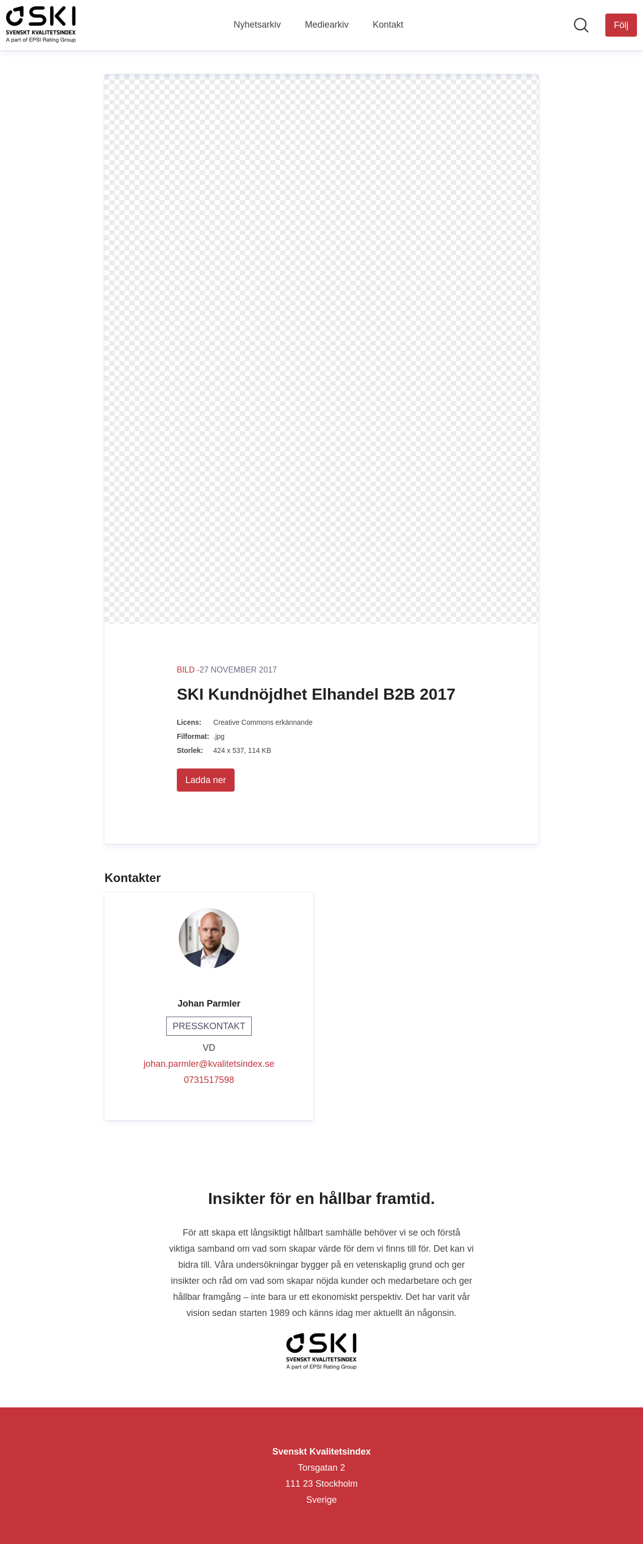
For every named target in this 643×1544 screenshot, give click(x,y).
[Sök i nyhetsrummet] (581, 25)
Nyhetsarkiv (257, 25)
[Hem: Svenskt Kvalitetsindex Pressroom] (41, 25)
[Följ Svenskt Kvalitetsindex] (621, 25)
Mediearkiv (327, 25)
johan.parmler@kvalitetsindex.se (209, 1064)
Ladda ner (205, 780)
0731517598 (209, 1080)
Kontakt (388, 25)
